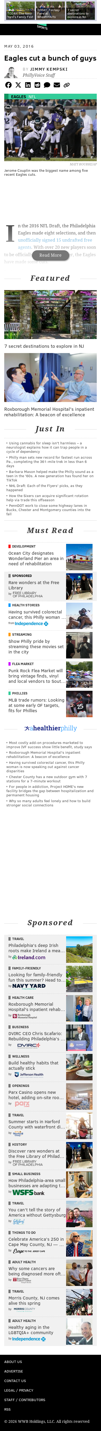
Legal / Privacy (18, 1390)
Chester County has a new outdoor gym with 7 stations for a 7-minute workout (46, 778)
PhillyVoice (13, 29)
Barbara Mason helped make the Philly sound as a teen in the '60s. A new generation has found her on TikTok (50, 475)
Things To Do (24, 1232)
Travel (18, 938)
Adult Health (24, 1262)
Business (20, 1026)
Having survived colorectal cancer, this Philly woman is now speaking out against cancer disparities (45, 766)
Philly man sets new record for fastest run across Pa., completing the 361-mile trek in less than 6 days (49, 461)
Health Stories (26, 605)
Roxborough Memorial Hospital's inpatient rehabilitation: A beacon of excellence (43, 754)
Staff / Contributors (24, 1399)
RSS (7, 1409)
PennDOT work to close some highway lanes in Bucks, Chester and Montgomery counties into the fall (48, 509)
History (19, 1144)
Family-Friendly (26, 968)
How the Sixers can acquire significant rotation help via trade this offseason (47, 497)
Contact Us (15, 1380)
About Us (13, 1361)
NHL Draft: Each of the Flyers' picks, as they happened (44, 487)
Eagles (18, 96)
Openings (20, 1085)
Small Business (26, 1173)
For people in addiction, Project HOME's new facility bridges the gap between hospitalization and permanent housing (50, 790)
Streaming (22, 634)
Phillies (19, 693)
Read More (50, 255)
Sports (42, 27)
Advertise (13, 1371)
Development (24, 546)
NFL (32, 96)
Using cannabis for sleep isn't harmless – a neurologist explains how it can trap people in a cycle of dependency (46, 447)
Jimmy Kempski (49, 69)
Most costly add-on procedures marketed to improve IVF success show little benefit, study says (49, 744)
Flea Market (23, 663)
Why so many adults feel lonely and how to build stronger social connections (48, 802)
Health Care (23, 997)
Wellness (20, 1056)
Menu (92, 29)
